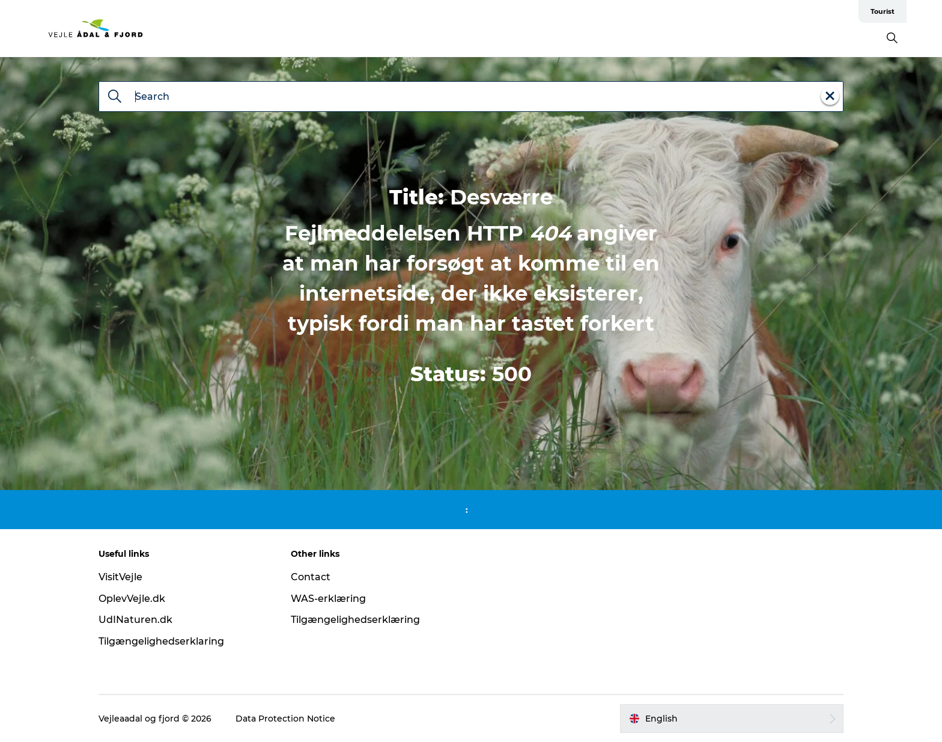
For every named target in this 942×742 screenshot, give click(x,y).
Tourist (883, 11)
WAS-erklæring (328, 598)
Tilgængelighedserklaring (161, 641)
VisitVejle (120, 577)
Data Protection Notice (285, 718)
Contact (310, 577)
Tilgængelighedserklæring (355, 619)
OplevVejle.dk (132, 598)
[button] (731, 718)
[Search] (114, 97)
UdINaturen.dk (135, 619)
